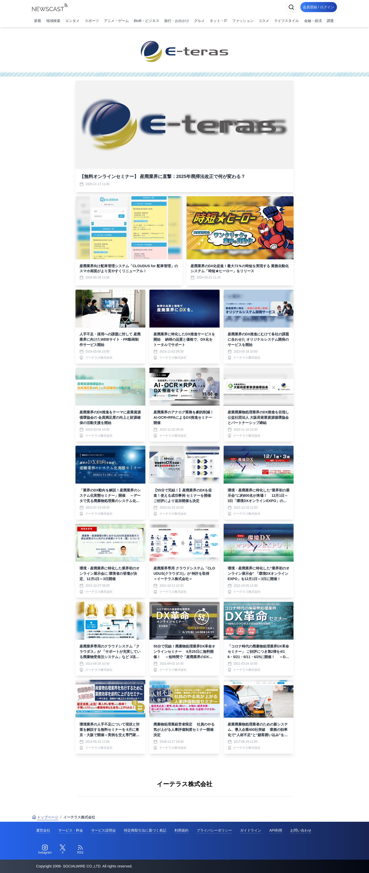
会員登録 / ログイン (317, 7)
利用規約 (181, 830)
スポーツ (92, 21)
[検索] (288, 7)
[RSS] (80, 849)
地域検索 (53, 21)
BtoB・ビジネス (146, 21)
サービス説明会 (103, 830)
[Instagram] (45, 849)
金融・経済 (313, 21)
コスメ (263, 21)
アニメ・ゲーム (116, 21)
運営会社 (43, 830)
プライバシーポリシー (214, 830)
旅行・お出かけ (176, 21)
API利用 (275, 830)
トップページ (45, 817)
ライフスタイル (286, 21)
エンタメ (72, 21)
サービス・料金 (70, 830)
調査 (330, 21)
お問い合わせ (300, 830)
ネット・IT (218, 21)
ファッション (242, 21)
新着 (37, 21)
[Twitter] (62, 849)
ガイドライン (250, 830)
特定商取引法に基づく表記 (145, 830)
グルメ (199, 21)
